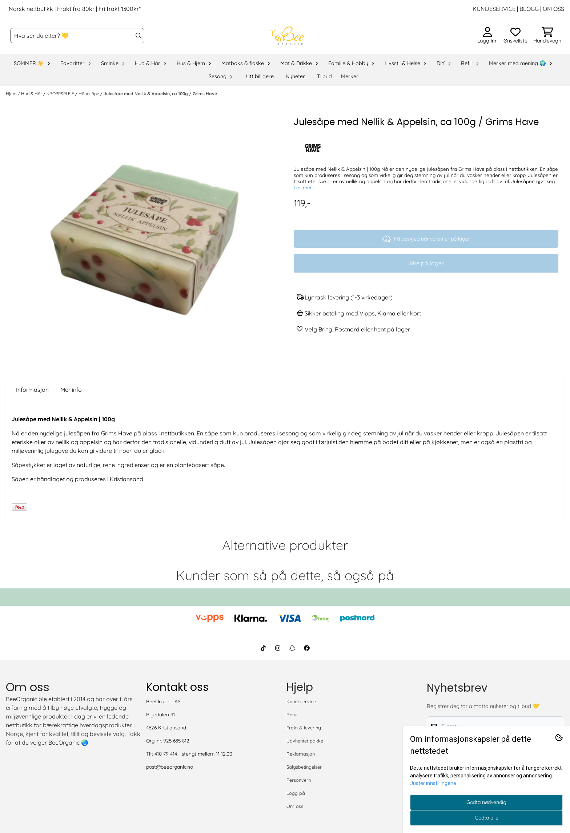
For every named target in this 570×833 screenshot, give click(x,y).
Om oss (294, 806)
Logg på (295, 793)
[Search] (138, 35)
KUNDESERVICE (494, 8)
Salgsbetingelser (304, 767)
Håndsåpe (89, 93)
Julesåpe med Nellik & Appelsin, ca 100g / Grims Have (160, 93)
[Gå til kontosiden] (487, 35)
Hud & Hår (32, 93)
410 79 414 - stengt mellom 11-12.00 (193, 753)
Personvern (298, 780)
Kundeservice (301, 701)
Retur (292, 714)
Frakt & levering (303, 728)
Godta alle (486, 817)
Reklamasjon (300, 754)
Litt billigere (260, 76)
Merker (349, 76)
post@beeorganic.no (169, 767)
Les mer (303, 187)
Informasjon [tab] (32, 389)
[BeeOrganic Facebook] (307, 648)
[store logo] (287, 36)
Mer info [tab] (71, 389)
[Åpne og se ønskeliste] (515, 35)
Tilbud (324, 76)
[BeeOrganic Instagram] (278, 648)
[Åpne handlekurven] (547, 35)
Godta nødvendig (486, 802)
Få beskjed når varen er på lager (426, 238)
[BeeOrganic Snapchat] (292, 648)
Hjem (12, 93)
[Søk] (77, 35)
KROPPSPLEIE (61, 93)
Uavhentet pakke (304, 741)
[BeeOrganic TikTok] (263, 648)
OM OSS (553, 8)
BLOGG (528, 8)
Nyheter (295, 76)
